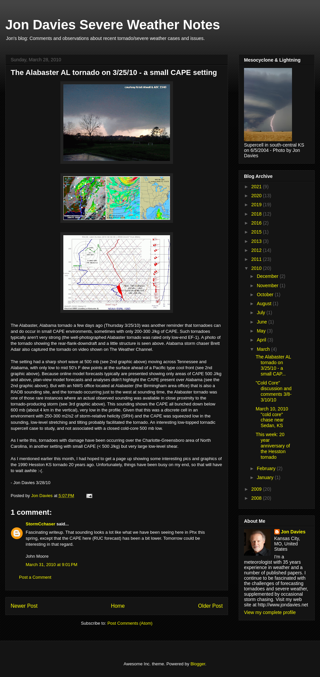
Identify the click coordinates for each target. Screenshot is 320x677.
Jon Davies (293, 531)
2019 (257, 204)
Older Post (210, 606)
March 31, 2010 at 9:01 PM (51, 564)
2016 (257, 223)
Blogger (197, 663)
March (264, 349)
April (262, 339)
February (267, 468)
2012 (257, 250)
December (268, 276)
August (264, 303)
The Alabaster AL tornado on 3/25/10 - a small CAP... (273, 365)
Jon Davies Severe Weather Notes (112, 24)
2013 (257, 241)
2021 (257, 186)
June (262, 322)
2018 (257, 214)
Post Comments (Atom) (129, 623)
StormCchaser (40, 523)
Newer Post (24, 606)
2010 (257, 268)
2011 (257, 259)
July (261, 312)
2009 (257, 489)
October (266, 294)
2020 (257, 195)
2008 (257, 498)
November (268, 285)
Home (118, 606)
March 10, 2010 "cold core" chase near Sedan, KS (272, 417)
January (266, 477)
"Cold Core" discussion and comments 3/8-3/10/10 (274, 391)
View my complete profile (270, 612)
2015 (257, 232)
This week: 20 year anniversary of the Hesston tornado (273, 445)
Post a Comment (35, 577)
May (262, 331)
